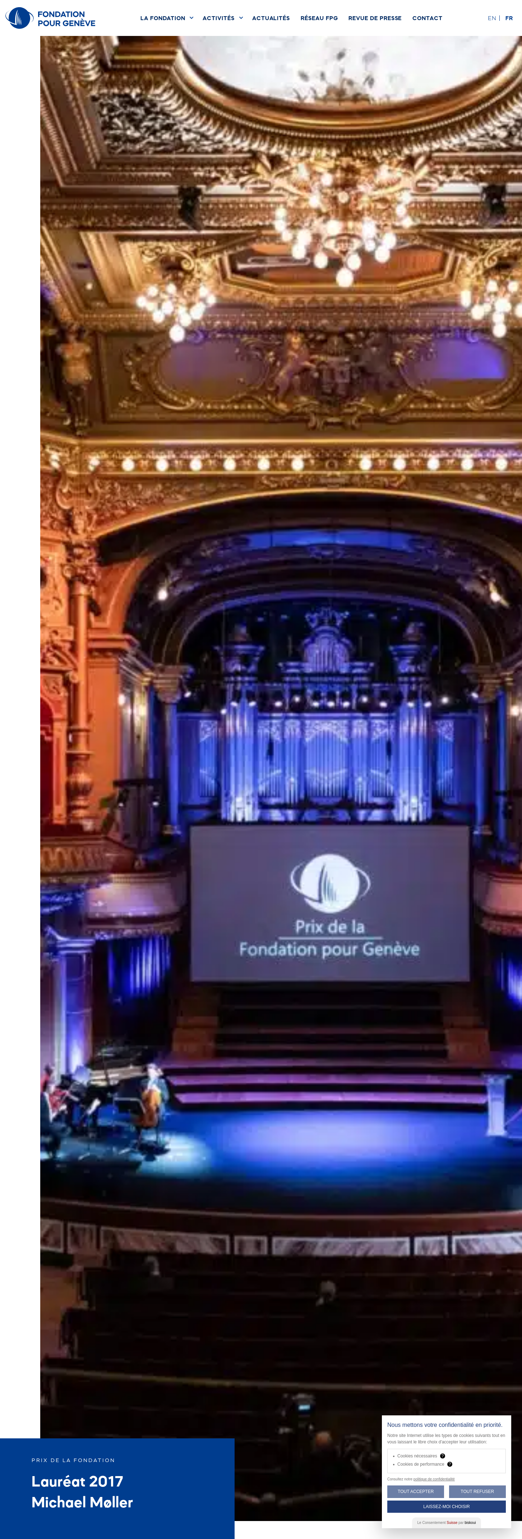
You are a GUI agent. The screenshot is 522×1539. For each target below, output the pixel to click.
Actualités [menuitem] (271, 18)
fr (509, 18)
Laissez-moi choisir (446, 1506)
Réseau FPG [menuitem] (319, 18)
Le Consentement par (446, 1523)
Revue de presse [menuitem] (375, 18)
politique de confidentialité (434, 1479)
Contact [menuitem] (427, 18)
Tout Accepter (416, 1491)
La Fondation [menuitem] (162, 18)
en (492, 18)
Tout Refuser (477, 1491)
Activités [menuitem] (218, 18)
